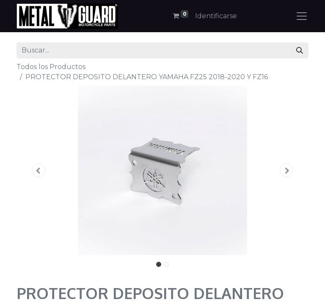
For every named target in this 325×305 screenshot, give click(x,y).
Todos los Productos (51, 67)
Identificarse (216, 16)
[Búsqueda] (299, 50)
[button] (39, 170)
